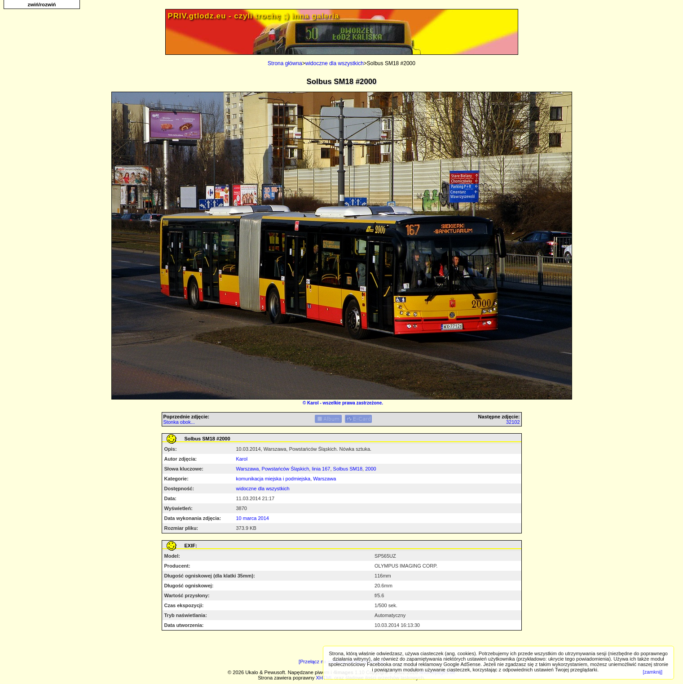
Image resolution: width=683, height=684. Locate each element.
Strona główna (285, 63)
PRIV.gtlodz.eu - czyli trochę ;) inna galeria (253, 16)
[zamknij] (652, 672)
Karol (313, 402)
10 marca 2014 (252, 518)
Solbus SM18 (347, 468)
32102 (513, 422)
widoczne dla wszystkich (334, 63)
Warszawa (247, 468)
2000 (370, 468)
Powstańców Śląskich (285, 468)
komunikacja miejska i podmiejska (273, 478)
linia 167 (321, 468)
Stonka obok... (179, 422)
